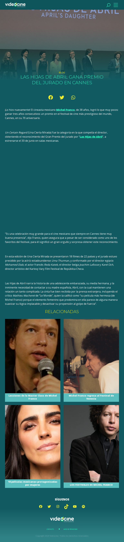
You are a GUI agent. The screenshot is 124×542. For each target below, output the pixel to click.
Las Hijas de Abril (91, 136)
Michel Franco (65, 110)
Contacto (50, 529)
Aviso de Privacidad (70, 529)
